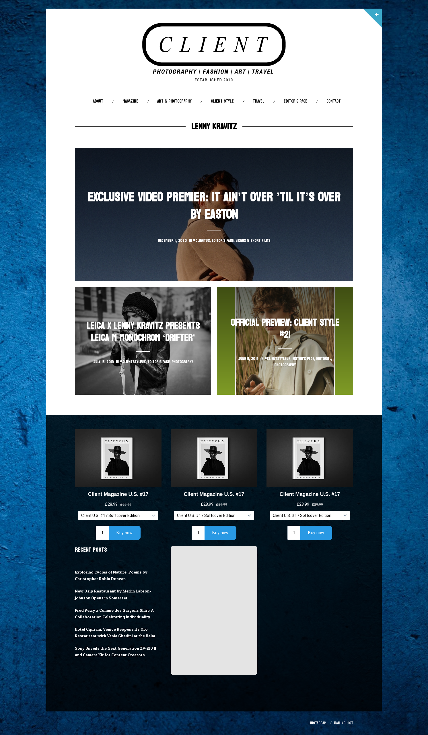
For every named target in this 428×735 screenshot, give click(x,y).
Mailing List (343, 723)
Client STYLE (222, 101)
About (98, 101)
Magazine (130, 101)
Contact (333, 101)
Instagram (318, 723)
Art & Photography (174, 101)
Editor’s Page (295, 101)
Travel (258, 101)
